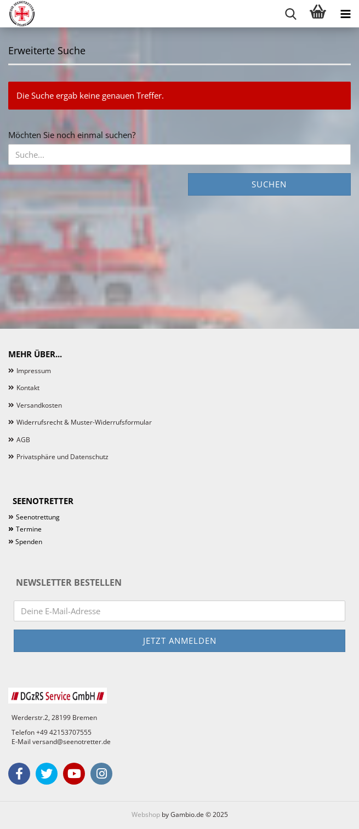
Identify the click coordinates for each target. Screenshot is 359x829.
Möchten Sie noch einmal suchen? (71, 134)
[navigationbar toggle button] (345, 13)
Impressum (33, 370)
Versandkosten (39, 405)
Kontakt (27, 387)
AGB (23, 439)
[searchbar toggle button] (290, 13)
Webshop (146, 814)
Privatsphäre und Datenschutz (62, 456)
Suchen (269, 184)
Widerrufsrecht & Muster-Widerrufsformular (84, 422)
